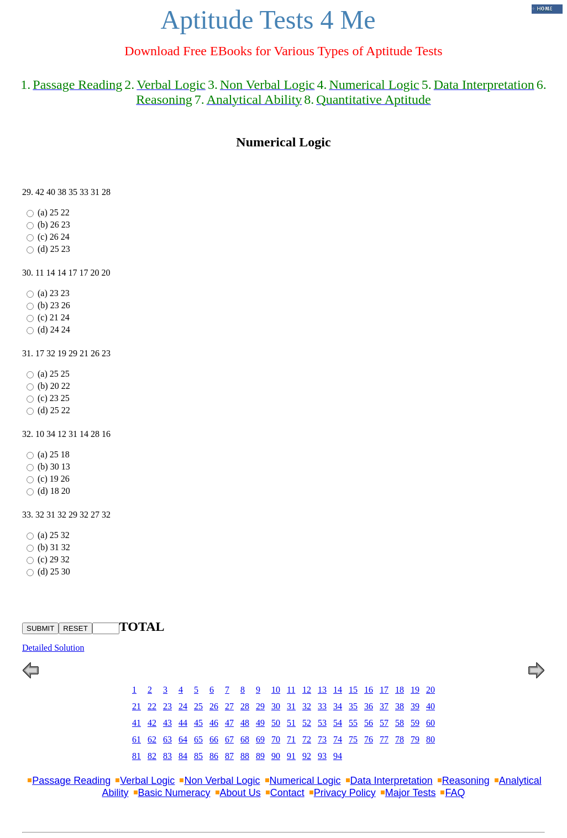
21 (136, 706)
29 (260, 706)
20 (430, 689)
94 (337, 756)
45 (198, 723)
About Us (240, 792)
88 (244, 756)
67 (229, 739)
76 (368, 739)
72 (306, 739)
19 (415, 689)
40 (430, 706)
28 (244, 706)
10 (275, 689)
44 (183, 723)
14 (337, 689)
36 (368, 706)
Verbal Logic (147, 780)
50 (275, 723)
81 (136, 756)
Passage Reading (71, 780)
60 (430, 723)
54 (337, 723)
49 (260, 723)
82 (152, 756)
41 (136, 723)
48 (244, 723)
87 (229, 756)
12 (306, 689)
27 (229, 706)
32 (306, 706)
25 (198, 706)
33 (322, 706)
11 (291, 689)
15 (353, 689)
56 (368, 723)
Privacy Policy (345, 792)
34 (337, 706)
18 (399, 689)
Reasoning (466, 780)
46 (213, 723)
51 (291, 723)
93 (322, 756)
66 (213, 739)
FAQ (455, 792)
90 (275, 756)
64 (183, 739)
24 (183, 706)
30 (275, 706)
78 (399, 739)
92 (306, 756)
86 (213, 756)
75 (353, 739)
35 (353, 706)
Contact (287, 792)
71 (291, 739)
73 (322, 739)
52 (306, 723)
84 (183, 756)
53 (322, 723)
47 (229, 723)
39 (415, 706)
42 (152, 723)
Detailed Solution (53, 647)
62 (152, 739)
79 (415, 739)
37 (384, 706)
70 (275, 739)
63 (167, 739)
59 (415, 723)
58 (399, 723)
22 (152, 706)
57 (384, 723)
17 (384, 689)
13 (322, 689)
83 (167, 756)
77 (384, 739)
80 (430, 739)
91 (291, 756)
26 (213, 706)
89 (260, 756)
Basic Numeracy (174, 792)
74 (337, 739)
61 (136, 739)
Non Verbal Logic (222, 780)
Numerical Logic (305, 780)
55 (353, 723)
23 (167, 706)
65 (198, 739)
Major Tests (410, 792)
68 (244, 739)
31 (291, 706)
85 (198, 756)
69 (260, 739)
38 (399, 706)
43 (167, 723)
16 (368, 689)
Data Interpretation (391, 780)
